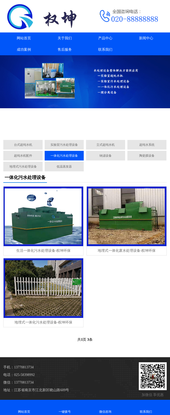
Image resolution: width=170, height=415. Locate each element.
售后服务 (65, 49)
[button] (83, 130)
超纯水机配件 (23, 155)
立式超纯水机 (105, 145)
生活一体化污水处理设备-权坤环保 (43, 250)
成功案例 (24, 49)
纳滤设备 (105, 155)
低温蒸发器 (64, 166)
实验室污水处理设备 (64, 145)
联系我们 (105, 49)
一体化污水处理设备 (64, 155)
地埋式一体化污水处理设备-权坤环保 (43, 322)
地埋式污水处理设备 (23, 166)
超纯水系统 (147, 145)
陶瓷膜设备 (147, 155)
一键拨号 (64, 407)
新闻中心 (146, 38)
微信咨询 (105, 407)
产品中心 (105, 38)
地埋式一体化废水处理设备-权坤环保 (127, 250)
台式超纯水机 (23, 145)
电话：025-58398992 (19, 375)
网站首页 (24, 38)
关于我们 (65, 38)
